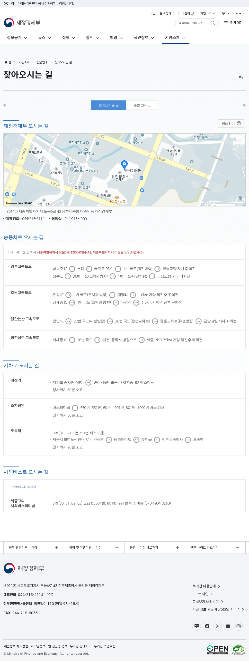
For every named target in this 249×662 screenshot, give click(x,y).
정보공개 (14, 37)
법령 (113, 37)
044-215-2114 (30, 595)
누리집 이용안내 (207, 586)
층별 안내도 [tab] (143, 105)
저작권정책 (38, 647)
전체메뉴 (236, 22)
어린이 (187, 13)
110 (50, 604)
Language (233, 13)
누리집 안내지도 (81, 647)
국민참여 (141, 37)
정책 (66, 37)
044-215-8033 (25, 613)
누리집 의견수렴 (105, 647)
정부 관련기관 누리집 (23, 548)
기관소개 (172, 37)
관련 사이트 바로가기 (204, 548)
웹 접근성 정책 (58, 647)
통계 (89, 37)
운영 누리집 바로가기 (144, 548)
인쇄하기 (228, 124)
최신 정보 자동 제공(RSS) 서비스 (219, 610)
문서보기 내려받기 (208, 602)
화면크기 (208, 13)
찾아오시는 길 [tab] (108, 105)
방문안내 (41, 62)
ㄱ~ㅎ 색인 (203, 594)
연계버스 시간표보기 (24, 487)
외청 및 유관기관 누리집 (86, 548)
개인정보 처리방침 (16, 647)
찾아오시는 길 (63, 62)
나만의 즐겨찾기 (162, 13)
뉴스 (41, 37)
